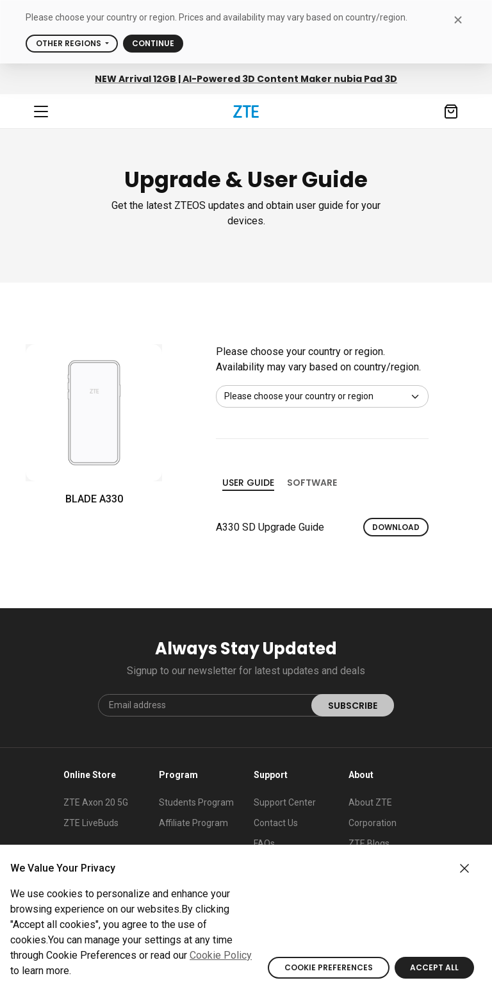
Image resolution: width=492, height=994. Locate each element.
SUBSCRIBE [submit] (352, 705)
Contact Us (276, 823)
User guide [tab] (248, 483)
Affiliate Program (193, 823)
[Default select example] (322, 396)
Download (396, 527)
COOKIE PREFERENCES (328, 967)
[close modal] (457, 19)
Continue (153, 43)
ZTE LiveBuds (91, 823)
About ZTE (370, 802)
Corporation (372, 823)
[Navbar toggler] (41, 111)
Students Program (196, 802)
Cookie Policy (221, 955)
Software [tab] (312, 482)
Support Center (285, 802)
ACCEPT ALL (434, 967)
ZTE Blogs (369, 843)
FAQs (264, 843)
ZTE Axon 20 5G (95, 802)
